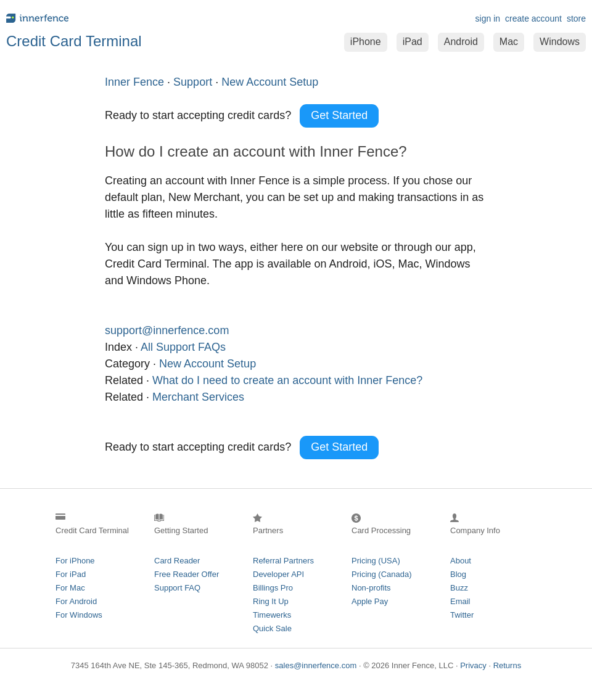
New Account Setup (207, 364)
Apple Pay (370, 601)
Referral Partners (283, 560)
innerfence (148, 18)
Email (460, 601)
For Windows (79, 615)
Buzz (459, 587)
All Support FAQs (183, 347)
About (460, 560)
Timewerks (272, 615)
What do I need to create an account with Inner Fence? (287, 380)
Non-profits (371, 587)
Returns (507, 665)
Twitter (462, 615)
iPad (412, 41)
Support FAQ (177, 587)
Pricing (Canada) (382, 574)
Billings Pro (273, 587)
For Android (76, 601)
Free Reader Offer (186, 574)
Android (461, 41)
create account (533, 18)
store (576, 18)
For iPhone (75, 560)
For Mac (70, 587)
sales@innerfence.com (315, 665)
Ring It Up (271, 601)
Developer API (278, 574)
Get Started (339, 115)
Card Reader (177, 560)
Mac (509, 41)
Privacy (473, 665)
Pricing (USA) (376, 560)
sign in (487, 18)
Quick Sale (272, 628)
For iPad (71, 574)
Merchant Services (198, 397)
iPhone (365, 41)
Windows (560, 41)
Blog (458, 574)
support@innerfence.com (167, 330)
